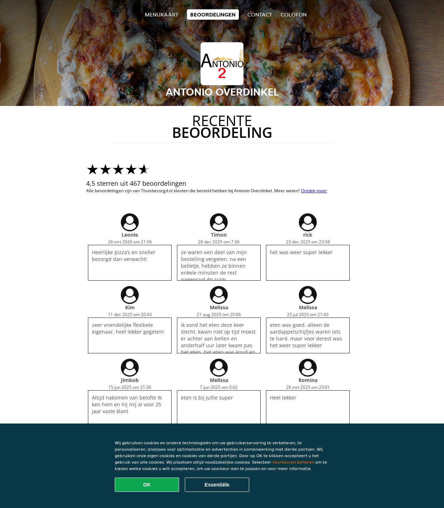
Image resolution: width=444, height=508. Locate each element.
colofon (294, 14)
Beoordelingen (213, 14)
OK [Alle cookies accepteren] (147, 485)
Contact (259, 14)
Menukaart (161, 14)
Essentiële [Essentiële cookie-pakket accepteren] (216, 485)
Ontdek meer (314, 191)
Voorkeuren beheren (293, 462)
